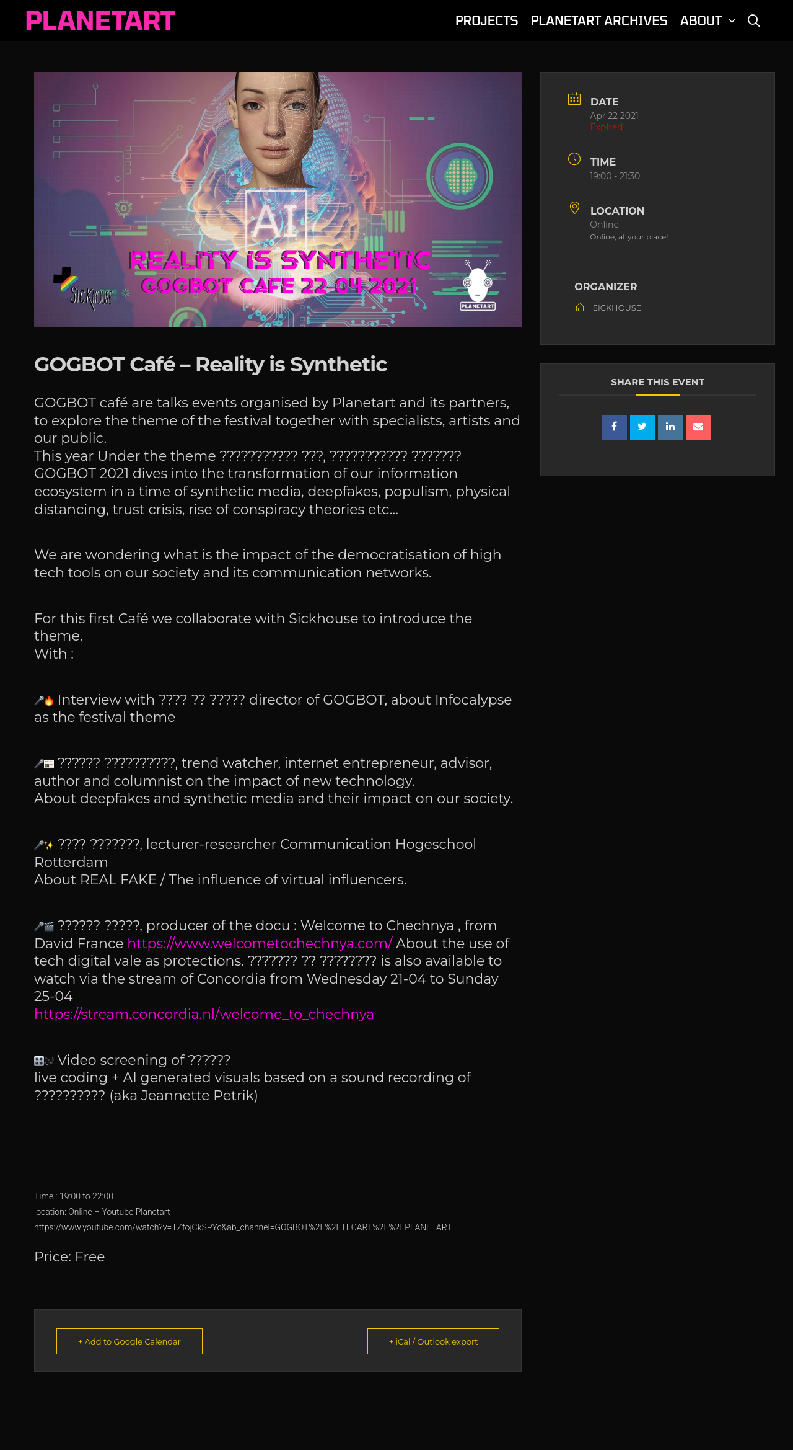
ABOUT (710, 20)
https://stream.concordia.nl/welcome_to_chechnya (204, 1014)
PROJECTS (487, 20)
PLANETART (100, 20)
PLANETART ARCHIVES (599, 20)
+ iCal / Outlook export (433, 1341)
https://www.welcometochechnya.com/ (261, 943)
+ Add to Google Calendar (129, 1341)
